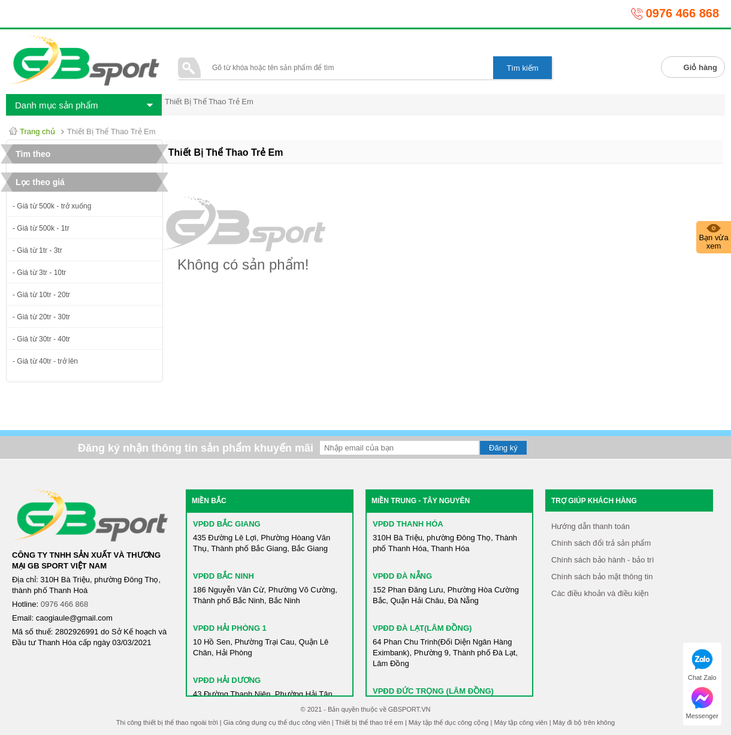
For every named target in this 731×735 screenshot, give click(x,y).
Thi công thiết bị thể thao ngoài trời (167, 722)
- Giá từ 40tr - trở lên (45, 361)
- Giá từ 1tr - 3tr (37, 250)
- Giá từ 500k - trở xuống (52, 206)
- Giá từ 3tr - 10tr (39, 272)
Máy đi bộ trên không (584, 722)
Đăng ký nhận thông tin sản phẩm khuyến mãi (195, 448)
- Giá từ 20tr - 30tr (41, 317)
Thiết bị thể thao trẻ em (369, 722)
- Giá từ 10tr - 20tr (41, 295)
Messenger (702, 703)
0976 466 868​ (65, 604)
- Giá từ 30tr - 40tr (41, 339)
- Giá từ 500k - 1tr (41, 228)
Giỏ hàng (700, 67)
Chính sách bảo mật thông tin (602, 576)
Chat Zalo (702, 665)
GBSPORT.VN (409, 709)
